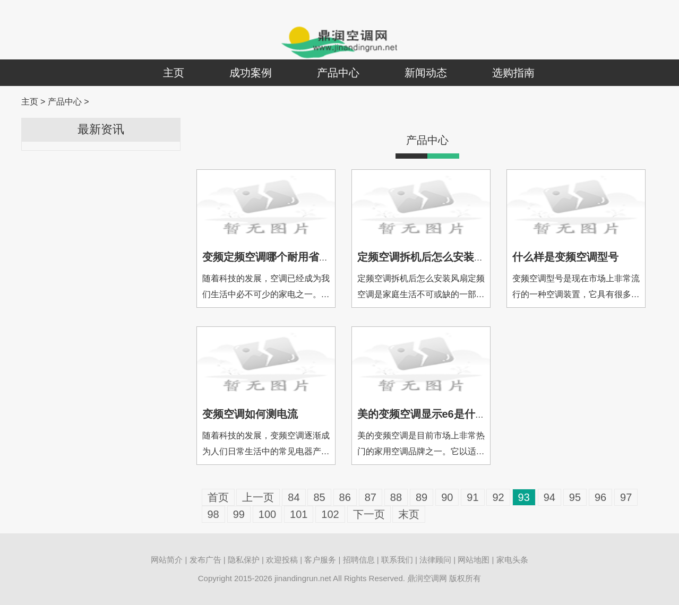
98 (213, 514)
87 (370, 497)
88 (396, 497)
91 (472, 497)
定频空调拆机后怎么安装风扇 (426, 257)
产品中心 (338, 73)
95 (575, 497)
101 (298, 514)
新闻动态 (426, 73)
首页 (218, 497)
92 (498, 497)
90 (447, 497)
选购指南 (513, 73)
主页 (173, 73)
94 (549, 497)
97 (626, 497)
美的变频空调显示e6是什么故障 (432, 414)
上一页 (258, 497)
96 (600, 497)
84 (293, 497)
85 (319, 497)
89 (421, 497)
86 (345, 497)
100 (267, 514)
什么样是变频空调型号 (565, 257)
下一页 (369, 514)
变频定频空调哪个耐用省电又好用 (282, 257)
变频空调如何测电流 (250, 414)
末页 (408, 514)
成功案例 (250, 73)
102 (330, 514)
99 (239, 514)
